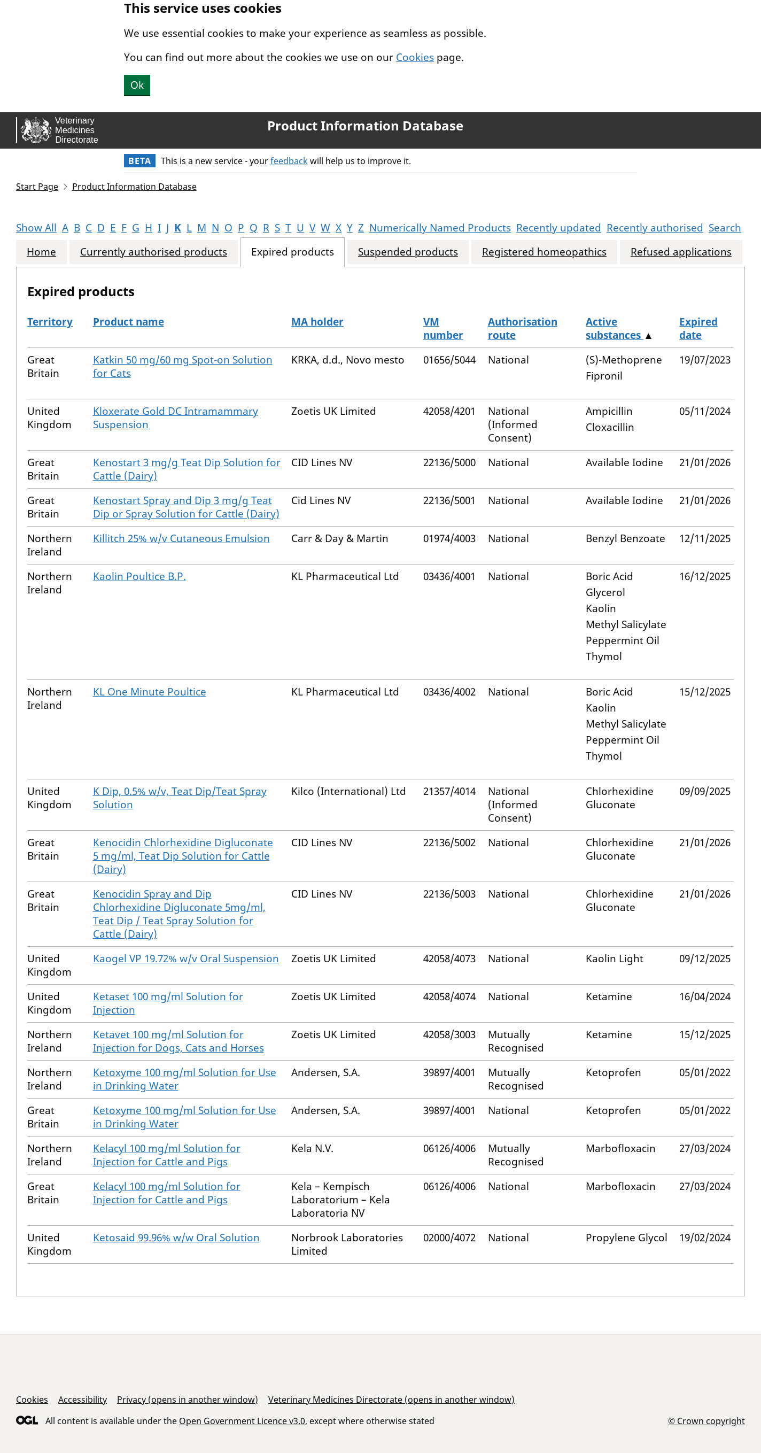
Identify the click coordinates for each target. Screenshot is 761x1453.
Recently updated (558, 228)
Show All (36, 228)
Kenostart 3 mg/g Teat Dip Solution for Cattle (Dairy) (187, 469)
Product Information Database (365, 126)
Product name (128, 322)
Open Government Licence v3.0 (242, 1421)
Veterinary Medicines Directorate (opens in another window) (391, 1399)
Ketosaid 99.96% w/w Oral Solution (176, 1238)
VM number (443, 328)
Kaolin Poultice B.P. (139, 576)
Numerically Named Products (440, 228)
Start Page (37, 186)
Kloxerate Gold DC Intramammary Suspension (175, 417)
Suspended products (408, 252)
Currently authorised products (153, 252)
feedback (289, 161)
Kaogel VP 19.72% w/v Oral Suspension (186, 958)
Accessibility (82, 1399)
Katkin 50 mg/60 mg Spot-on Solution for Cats (183, 366)
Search (725, 228)
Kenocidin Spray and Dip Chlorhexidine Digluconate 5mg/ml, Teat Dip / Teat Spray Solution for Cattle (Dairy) (179, 914)
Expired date (698, 328)
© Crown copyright (706, 1420)
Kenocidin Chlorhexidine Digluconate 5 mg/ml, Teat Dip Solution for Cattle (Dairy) (183, 856)
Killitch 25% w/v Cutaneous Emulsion (181, 538)
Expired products (292, 252)
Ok (137, 85)
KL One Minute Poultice (149, 692)
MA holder (317, 322)
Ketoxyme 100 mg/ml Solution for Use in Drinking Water (184, 1079)
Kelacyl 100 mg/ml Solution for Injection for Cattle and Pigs (166, 1155)
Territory (50, 322)
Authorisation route (522, 328)
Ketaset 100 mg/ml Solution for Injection (168, 1003)
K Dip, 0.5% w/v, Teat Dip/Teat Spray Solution (180, 797)
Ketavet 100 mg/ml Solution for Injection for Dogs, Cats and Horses (178, 1041)
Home (41, 252)
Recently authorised (655, 228)
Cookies (415, 57)
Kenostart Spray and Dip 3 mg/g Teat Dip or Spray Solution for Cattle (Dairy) (186, 507)
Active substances (614, 328)
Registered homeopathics (544, 252)
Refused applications (681, 252)
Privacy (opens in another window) (187, 1399)
